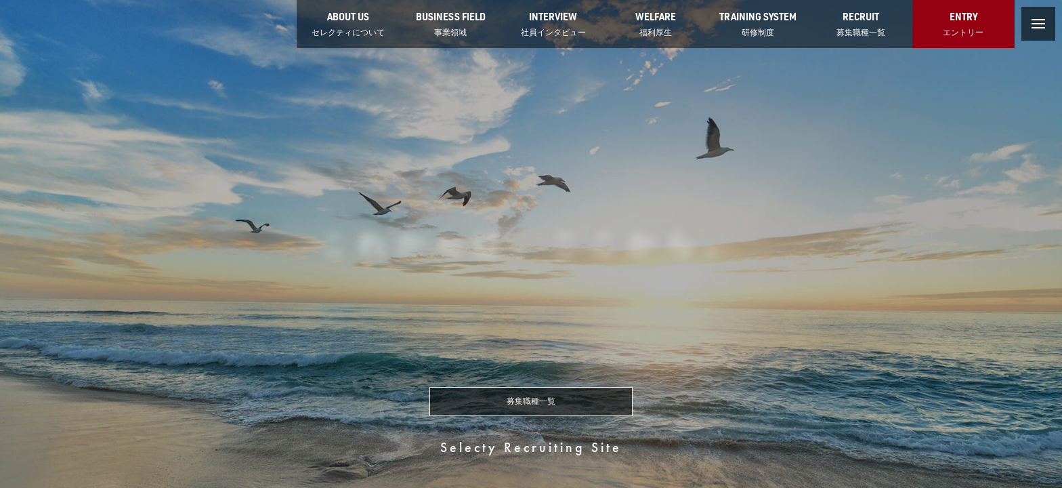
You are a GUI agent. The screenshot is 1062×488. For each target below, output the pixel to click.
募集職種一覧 (531, 401)
